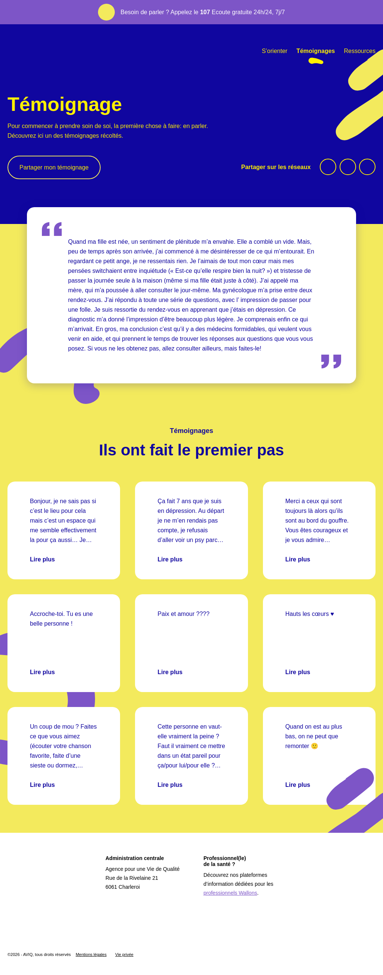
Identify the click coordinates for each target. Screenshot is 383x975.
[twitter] (348, 167)
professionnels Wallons (230, 893)
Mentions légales (91, 954)
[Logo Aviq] (42, 889)
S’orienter (274, 51)
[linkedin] (367, 167)
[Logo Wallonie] (30, 932)
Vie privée (124, 954)
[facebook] (328, 167)
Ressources (360, 51)
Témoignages (315, 51)
